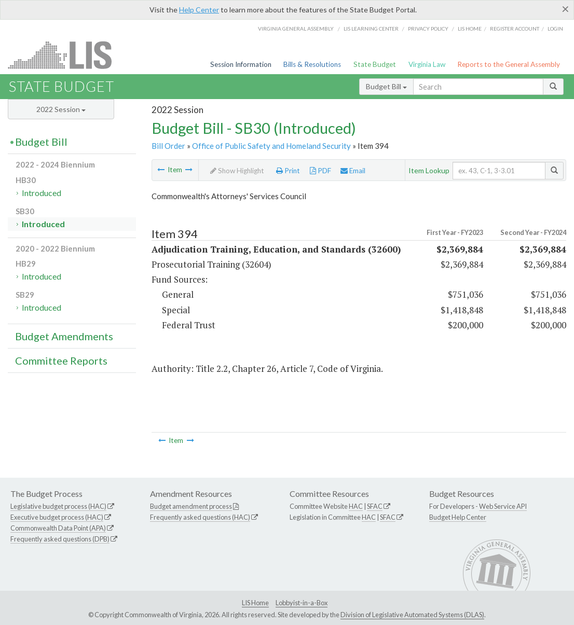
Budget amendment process (191, 506)
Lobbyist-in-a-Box (301, 603)
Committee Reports (61, 360)
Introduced (41, 193)
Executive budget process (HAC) (56, 517)
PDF (320, 170)
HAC (356, 506)
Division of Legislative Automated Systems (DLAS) (412, 614)
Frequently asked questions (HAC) (200, 517)
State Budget (374, 64)
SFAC (374, 506)
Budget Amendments (64, 336)
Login (555, 28)
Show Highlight (237, 170)
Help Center (199, 9)
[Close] (565, 9)
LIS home (470, 28)
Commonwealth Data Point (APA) (58, 528)
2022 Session (61, 109)
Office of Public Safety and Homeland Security (271, 145)
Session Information (240, 64)
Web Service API (503, 506)
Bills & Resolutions (312, 64)
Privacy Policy (428, 28)
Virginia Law (426, 64)
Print (288, 170)
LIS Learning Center (371, 28)
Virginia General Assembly (296, 28)
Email (352, 170)
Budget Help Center (457, 517)
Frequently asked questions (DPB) (60, 539)
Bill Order (168, 145)
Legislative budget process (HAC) (58, 506)
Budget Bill (386, 86)
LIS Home (255, 603)
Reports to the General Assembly (508, 64)
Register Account (514, 28)
